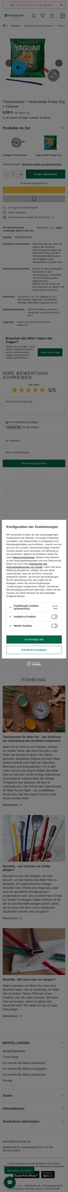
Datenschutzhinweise (23, 557)
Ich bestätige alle (34, 639)
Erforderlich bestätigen (34, 649)
